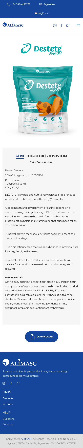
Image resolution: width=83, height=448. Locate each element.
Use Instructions (57, 155)
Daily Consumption (41, 162)
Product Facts (35, 155)
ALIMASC (26, 438)
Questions (8, 418)
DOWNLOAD (41, 336)
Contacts (8, 424)
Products (8, 398)
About (20, 155)
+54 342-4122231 (20, 4)
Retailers (8, 404)
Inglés (42, 13)
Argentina (49, 4)
